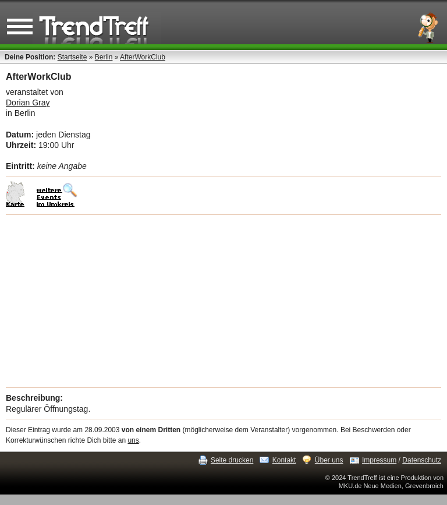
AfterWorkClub (142, 57)
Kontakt (284, 460)
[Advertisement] (223, 301)
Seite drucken (232, 460)
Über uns (329, 460)
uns (133, 440)
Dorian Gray (27, 102)
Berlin (104, 57)
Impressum (379, 460)
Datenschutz (421, 460)
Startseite (72, 57)
